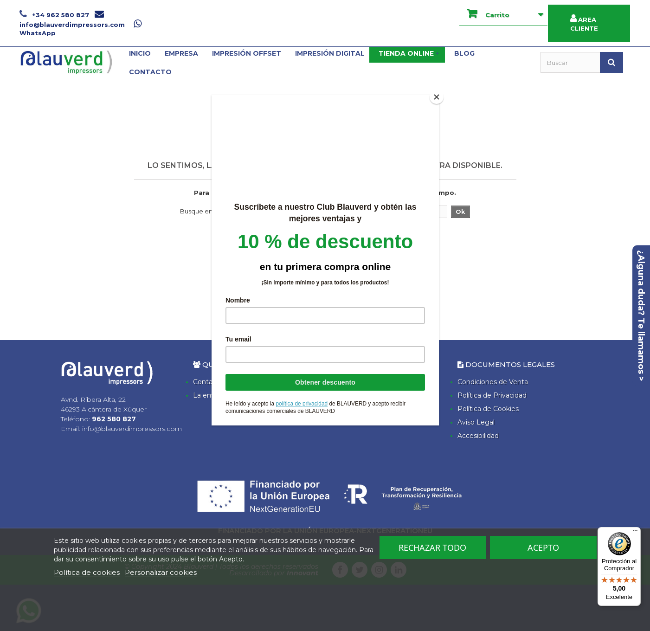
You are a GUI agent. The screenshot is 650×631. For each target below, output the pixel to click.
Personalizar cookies (161, 572)
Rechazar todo (432, 547)
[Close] (437, 97)
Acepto (543, 547)
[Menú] (635, 532)
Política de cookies (87, 572)
